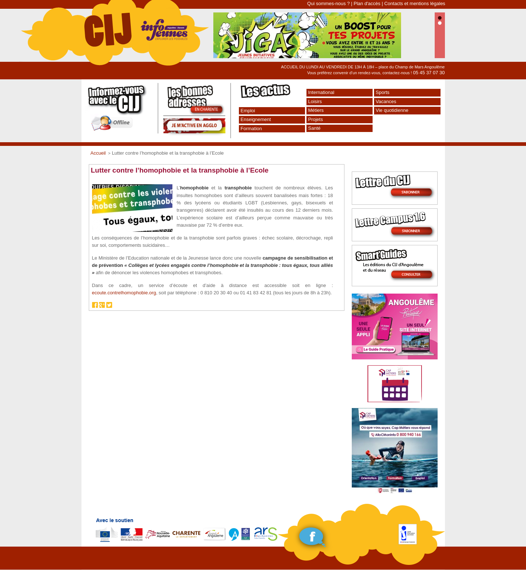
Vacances (386, 101)
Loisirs (315, 101)
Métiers (316, 110)
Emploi (248, 110)
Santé (314, 128)
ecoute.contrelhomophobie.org (124, 292)
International (321, 92)
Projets (315, 119)
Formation (251, 128)
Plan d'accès (367, 3)
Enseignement (256, 119)
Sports (383, 92)
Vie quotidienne (392, 110)
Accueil (98, 153)
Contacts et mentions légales (414, 3)
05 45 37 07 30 (429, 72)
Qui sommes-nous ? (328, 3)
